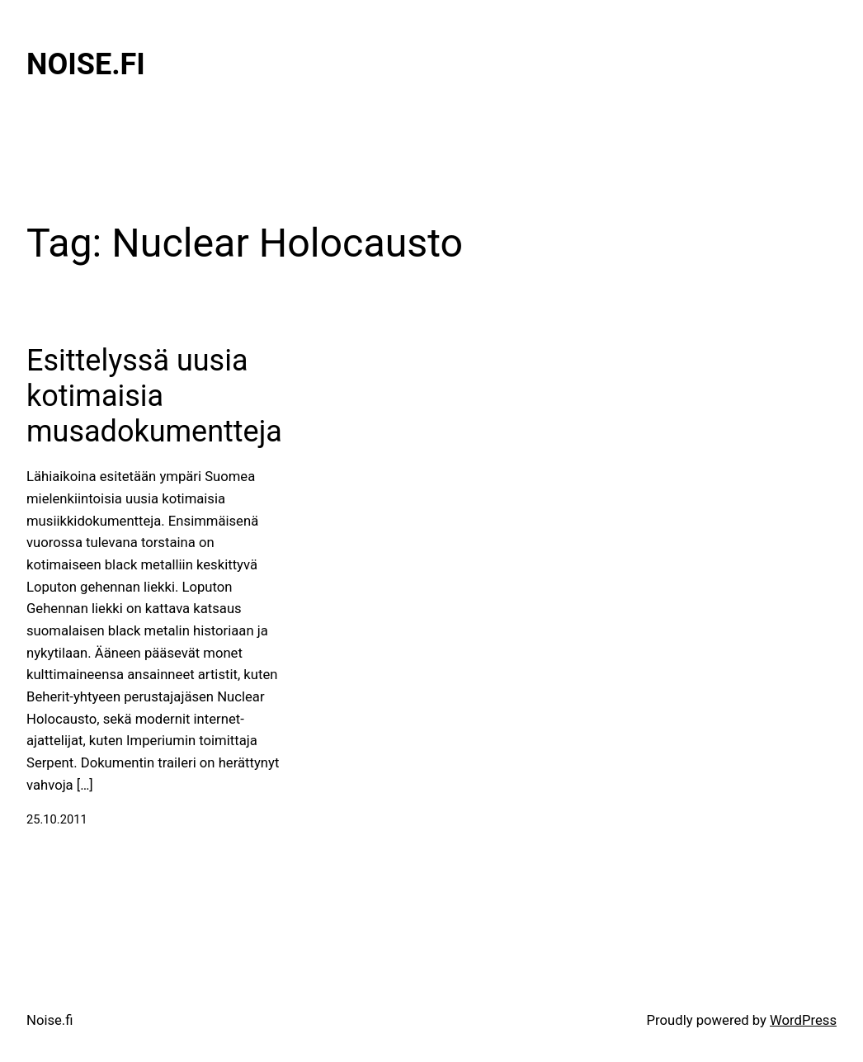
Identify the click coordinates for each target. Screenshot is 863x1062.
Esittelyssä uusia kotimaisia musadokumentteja (154, 396)
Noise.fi (85, 64)
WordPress (803, 1020)
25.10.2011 (56, 819)
